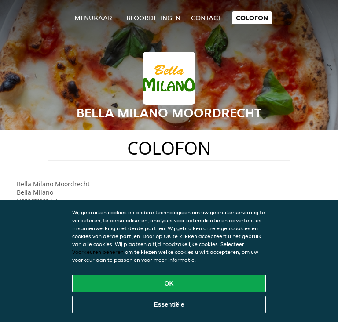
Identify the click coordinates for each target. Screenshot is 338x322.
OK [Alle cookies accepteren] (169, 283)
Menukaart (95, 17)
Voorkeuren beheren (98, 252)
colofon (252, 17)
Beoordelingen (153, 17)
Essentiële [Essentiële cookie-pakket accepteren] (169, 304)
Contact (206, 17)
